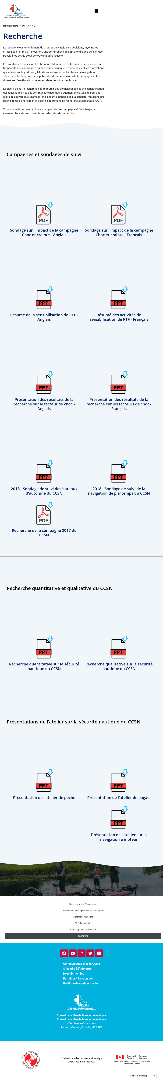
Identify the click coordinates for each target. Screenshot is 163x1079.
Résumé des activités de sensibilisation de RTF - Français (119, 317)
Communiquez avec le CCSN (81, 963)
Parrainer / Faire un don (78, 978)
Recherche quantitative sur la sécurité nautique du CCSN (44, 666)
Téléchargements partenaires (83, 929)
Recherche (83, 936)
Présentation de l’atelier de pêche (44, 797)
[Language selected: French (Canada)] (143, 1076)
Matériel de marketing (83, 917)
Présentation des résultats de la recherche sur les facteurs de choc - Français (119, 404)
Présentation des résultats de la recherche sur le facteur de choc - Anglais (44, 404)
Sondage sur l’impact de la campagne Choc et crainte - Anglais (44, 232)
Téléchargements (83, 923)
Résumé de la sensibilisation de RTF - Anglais (44, 317)
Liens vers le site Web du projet (83, 904)
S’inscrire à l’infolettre (77, 968)
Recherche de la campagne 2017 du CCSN (44, 533)
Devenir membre (73, 973)
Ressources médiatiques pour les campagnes (83, 910)
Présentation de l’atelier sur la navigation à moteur (119, 837)
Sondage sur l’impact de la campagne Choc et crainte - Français (119, 232)
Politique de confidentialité (80, 983)
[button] (96, 11)
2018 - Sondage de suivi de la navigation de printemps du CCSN (119, 491)
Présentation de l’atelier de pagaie (119, 797)
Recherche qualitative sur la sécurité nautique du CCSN (119, 666)
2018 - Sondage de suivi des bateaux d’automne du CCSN (44, 491)
